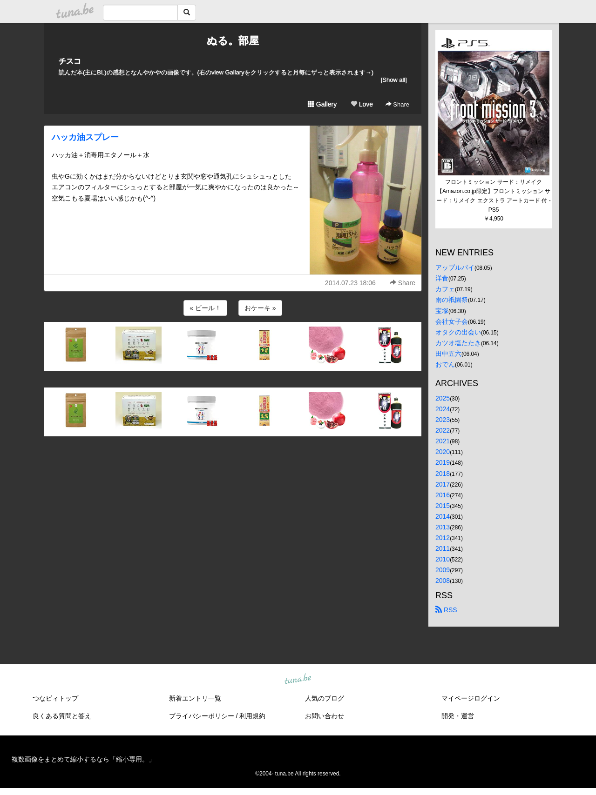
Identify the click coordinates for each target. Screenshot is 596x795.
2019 (442, 462)
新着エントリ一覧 (195, 698)
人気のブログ (324, 698)
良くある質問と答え (62, 716)
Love (362, 104)
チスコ (70, 61)
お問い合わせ (324, 716)
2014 (442, 516)
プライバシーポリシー (201, 716)
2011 (442, 548)
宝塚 (441, 310)
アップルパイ (454, 267)
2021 (442, 441)
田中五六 (448, 353)
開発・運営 (457, 716)
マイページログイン (470, 698)
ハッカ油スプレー (85, 137)
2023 (442, 419)
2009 (442, 570)
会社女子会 (451, 321)
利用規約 (252, 716)
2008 (442, 580)
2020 (442, 451)
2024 (442, 409)
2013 (442, 527)
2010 (442, 559)
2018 (442, 473)
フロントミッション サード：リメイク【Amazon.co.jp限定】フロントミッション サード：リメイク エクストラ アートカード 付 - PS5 (494, 196)
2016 (442, 495)
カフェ (445, 289)
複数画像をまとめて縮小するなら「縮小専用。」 (83, 759)
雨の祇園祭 (451, 299)
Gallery (322, 104)
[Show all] (394, 79)
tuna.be (297, 679)
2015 (442, 505)
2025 (442, 398)
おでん (445, 364)
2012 (442, 537)
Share (397, 104)
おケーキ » (260, 308)
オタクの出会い (458, 332)
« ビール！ (205, 308)
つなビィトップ (55, 698)
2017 (442, 484)
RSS (446, 610)
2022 (442, 430)
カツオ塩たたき (458, 343)
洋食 (441, 278)
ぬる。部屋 (233, 41)
